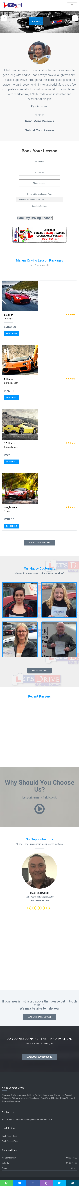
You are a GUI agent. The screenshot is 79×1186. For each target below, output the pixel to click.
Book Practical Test (10, 1141)
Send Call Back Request (39, 1017)
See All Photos (39, 671)
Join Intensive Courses (40, 543)
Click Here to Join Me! (39, 901)
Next (75, 18)
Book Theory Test (9, 1136)
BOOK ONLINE (11, 333)
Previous (4, 18)
